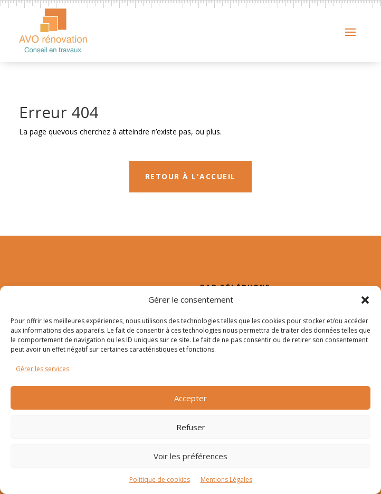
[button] (365, 300)
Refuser (190, 427)
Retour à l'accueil (190, 196)
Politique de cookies (159, 479)
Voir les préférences (190, 456)
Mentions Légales (226, 479)
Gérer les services (42, 368)
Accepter (190, 398)
